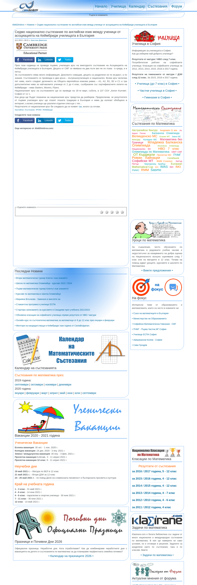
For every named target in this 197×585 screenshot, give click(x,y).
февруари (32, 393)
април (54, 393)
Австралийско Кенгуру (145, 130)
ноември (50, 384)
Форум (176, 6)
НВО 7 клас (168, 148)
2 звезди (106, 212)
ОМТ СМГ (176, 151)
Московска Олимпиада (168, 146)
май (62, 393)
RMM (145, 170)
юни (70, 393)
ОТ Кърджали (144, 155)
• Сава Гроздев (139, 345)
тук (80, 106)
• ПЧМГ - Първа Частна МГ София (149, 329)
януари (19, 393)
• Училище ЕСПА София (144, 334)
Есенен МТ (164, 136)
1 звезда (101, 212)
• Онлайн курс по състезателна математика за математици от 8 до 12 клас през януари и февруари (64, 320)
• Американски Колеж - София (147, 340)
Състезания (157, 6)
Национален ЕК (141, 149)
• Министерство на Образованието (149, 318)
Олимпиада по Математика (150, 151)
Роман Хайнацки (146, 158)
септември (22, 384)
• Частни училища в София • (157, 90)
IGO (156, 167)
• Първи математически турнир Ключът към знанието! (41, 288)
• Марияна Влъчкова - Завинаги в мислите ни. (38, 299)
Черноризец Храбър (154, 164)
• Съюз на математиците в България (150, 313)
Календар (137, 6)
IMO (178, 166)
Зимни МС (176, 137)
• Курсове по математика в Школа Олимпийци (38, 294)
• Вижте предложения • (157, 270)
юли (77, 393)
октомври (37, 384)
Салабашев (173, 158)
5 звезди (122, 212)
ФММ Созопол (164, 161)
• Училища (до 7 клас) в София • (157, 83)
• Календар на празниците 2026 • (70, 556)
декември (65, 384)
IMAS (164, 166)
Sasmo (156, 170)
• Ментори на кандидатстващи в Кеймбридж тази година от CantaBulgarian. (52, 325)
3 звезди (112, 212)
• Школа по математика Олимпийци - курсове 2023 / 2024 (43, 283)
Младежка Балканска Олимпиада (157, 143)
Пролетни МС (164, 155)
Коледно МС (150, 139)
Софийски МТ (142, 161)
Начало (101, 6)
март (44, 393)
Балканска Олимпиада (165, 133)
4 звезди (117, 212)
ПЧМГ (177, 154)
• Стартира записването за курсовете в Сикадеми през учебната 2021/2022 (52, 310)
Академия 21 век (168, 130)
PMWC (135, 170)
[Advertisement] (71, 164)
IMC (172, 167)
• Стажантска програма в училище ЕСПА (35, 304)
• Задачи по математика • (157, 555)
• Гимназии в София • (157, 97)
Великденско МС (144, 136)
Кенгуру (136, 139)
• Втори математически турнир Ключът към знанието (41, 278)
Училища (118, 6)
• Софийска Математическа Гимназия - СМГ (154, 324)
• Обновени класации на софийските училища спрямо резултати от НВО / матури (55, 315)
